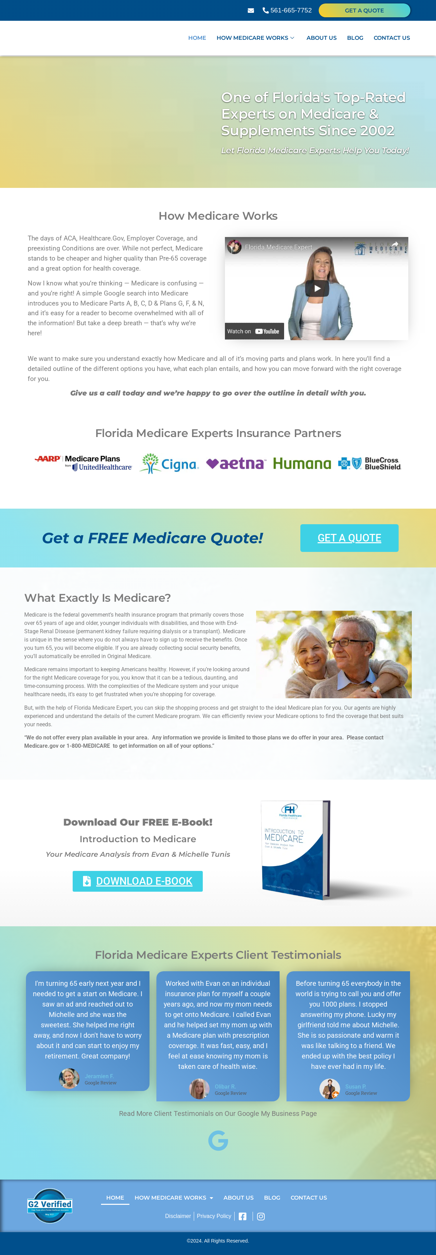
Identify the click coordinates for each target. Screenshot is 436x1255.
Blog (355, 39)
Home (197, 39)
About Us (322, 39)
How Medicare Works (255, 39)
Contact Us (392, 39)
